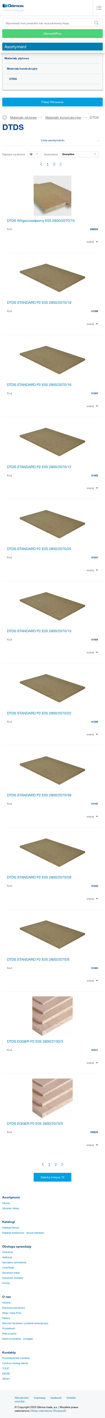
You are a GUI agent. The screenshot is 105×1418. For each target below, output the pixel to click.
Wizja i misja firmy (12, 1313)
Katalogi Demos (10, 1227)
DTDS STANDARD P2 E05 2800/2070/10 (39, 631)
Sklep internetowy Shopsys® (48, 1410)
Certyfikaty (8, 1267)
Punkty (6, 1283)
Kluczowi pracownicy (13, 1307)
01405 (94, 475)
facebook (55, 1397)
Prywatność (8, 1328)
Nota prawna (9, 1333)
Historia (6, 1302)
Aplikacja (7, 1257)
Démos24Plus (52, 33)
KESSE (6, 1373)
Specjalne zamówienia (14, 1262)
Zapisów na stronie (13, 154)
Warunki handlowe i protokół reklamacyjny (25, 1323)
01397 (94, 393)
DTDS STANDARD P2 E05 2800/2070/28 (39, 877)
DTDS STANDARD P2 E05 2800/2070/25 (39, 548)
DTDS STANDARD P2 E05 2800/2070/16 (39, 384)
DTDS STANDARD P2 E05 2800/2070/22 (39, 713)
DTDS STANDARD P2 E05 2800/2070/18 (39, 302)
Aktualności (22, 1397)
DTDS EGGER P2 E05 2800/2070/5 (35, 1123)
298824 (94, 229)
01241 (94, 557)
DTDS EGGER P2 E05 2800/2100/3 (35, 1041)
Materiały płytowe (16, 58)
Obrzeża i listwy (10, 1208)
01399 (94, 721)
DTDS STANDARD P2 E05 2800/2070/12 (39, 467)
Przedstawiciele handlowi (16, 1358)
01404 (94, 639)
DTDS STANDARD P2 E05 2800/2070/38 (39, 795)
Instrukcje (7, 1252)
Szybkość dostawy (12, 1277)
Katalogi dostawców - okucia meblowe (23, 1232)
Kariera (6, 1318)
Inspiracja (39, 1397)
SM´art (5, 1378)
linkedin (71, 1397)
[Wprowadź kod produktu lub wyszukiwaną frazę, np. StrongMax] (52, 22)
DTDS (13, 79)
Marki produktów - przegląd (17, 1338)
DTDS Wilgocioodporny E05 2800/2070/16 (41, 220)
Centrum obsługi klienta (15, 1363)
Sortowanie (51, 154)
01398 (94, 311)
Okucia (6, 1203)
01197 (94, 803)
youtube (19, 1401)
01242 (94, 885)
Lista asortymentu (70, 140)
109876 (94, 1132)
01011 (94, 1050)
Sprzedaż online (11, 1272)
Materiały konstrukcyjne (22, 68)
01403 (94, 968)
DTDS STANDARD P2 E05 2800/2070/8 (38, 959)
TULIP (5, 1368)
